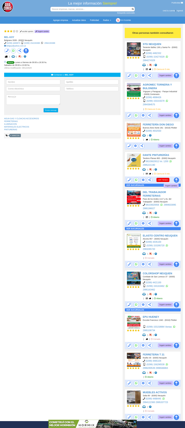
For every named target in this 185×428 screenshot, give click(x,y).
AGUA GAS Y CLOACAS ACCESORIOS (21, 118)
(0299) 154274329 (155, 57)
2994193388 (49, 43)
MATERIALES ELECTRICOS (16, 127)
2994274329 (149, 60)
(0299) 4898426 (153, 97)
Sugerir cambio (42, 31)
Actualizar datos (79, 20)
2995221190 (149, 165)
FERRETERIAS (11, 121)
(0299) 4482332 (153, 53)
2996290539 (149, 368)
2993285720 (149, 249)
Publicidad (177, 3)
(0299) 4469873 (13, 43)
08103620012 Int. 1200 (157, 161)
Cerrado (149, 258)
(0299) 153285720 (155, 245)
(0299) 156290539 (155, 364)
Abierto (155, 140)
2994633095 (170, 205)
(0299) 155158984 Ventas (159, 327)
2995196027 (149, 208)
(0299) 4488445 (154, 399)
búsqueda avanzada (126, 13)
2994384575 (149, 104)
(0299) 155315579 (155, 101)
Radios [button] (107, 20)
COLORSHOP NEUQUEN (157, 273)
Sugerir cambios (165, 75)
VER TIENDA (163, 180)
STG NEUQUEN (152, 44)
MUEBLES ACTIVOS (155, 392)
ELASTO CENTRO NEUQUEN (160, 235)
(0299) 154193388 (32, 43)
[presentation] (85, 100)
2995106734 (149, 330)
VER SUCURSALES (135, 185)
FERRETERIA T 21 (153, 354)
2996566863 (162, 368)
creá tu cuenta (169, 11)
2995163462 (149, 290)
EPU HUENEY (151, 317)
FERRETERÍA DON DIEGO (158, 124)
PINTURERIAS (10, 129)
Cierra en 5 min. (162, 69)
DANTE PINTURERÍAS (156, 155)
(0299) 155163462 (155, 286)
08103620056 (153, 205)
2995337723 (162, 402)
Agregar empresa (60, 20)
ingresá (180, 11)
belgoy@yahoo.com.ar (16, 46)
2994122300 (149, 402)
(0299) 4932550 (153, 131)
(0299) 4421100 (153, 282)
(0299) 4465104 (153, 361)
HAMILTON (15, 135)
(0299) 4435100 (153, 242)
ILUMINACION (10, 124)
